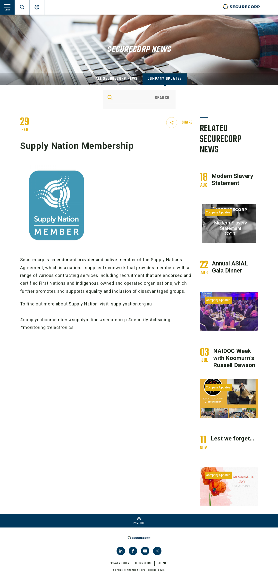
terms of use (143, 563)
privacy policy (119, 563)
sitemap (163, 563)
